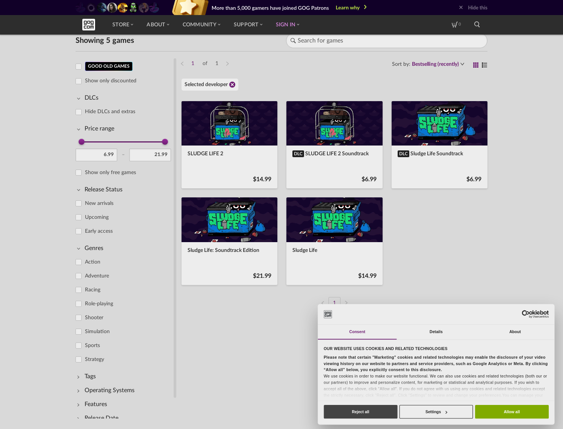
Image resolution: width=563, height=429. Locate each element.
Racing (92, 290)
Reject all (360, 411)
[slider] (82, 142)
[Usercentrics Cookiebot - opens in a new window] (525, 314)
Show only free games (110, 172)
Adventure (97, 276)
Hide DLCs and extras (110, 111)
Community (201, 24)
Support (248, 24)
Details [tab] (436, 331)
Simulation (97, 331)
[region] (125, 238)
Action (92, 262)
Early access (99, 231)
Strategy (94, 359)
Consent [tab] (357, 331)
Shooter (94, 317)
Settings (436, 411)
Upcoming (97, 217)
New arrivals (99, 203)
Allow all (512, 411)
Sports (92, 345)
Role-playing (99, 303)
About (158, 24)
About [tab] (515, 331)
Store (122, 24)
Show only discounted (110, 80)
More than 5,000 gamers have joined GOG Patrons (270, 8)
